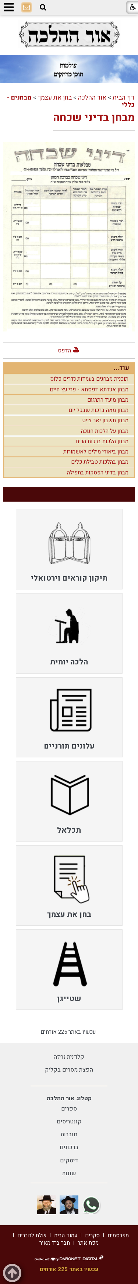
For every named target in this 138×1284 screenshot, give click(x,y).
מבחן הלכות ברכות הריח (102, 441)
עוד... (121, 368)
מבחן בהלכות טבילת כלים (99, 462)
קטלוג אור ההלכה (69, 1098)
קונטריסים (69, 1121)
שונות (69, 1173)
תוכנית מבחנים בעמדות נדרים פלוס (89, 379)
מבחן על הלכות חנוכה (104, 431)
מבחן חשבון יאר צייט (105, 420)
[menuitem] (69, 549)
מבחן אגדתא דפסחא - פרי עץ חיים (89, 389)
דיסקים (69, 1160)
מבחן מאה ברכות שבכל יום (98, 410)
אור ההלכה (92, 97)
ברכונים (69, 1147)
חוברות (69, 1134)
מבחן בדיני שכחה (94, 118)
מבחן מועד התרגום (107, 400)
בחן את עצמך (55, 97)
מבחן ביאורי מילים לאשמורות (95, 452)
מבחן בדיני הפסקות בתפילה (97, 473)
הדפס (64, 351)
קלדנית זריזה (69, 1056)
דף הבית (124, 97)
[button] (43, 7)
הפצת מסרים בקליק (69, 1069)
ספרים (69, 1108)
